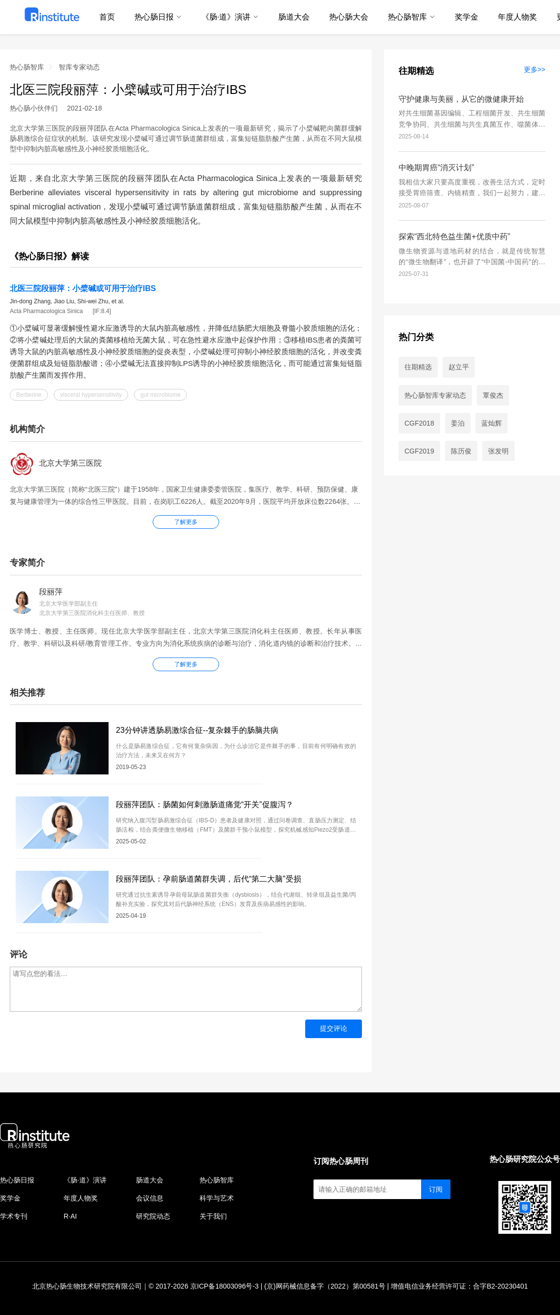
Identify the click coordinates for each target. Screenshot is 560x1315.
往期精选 (416, 71)
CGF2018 (419, 423)
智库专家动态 (79, 67)
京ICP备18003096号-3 (224, 1286)
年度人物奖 (81, 1198)
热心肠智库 (27, 67)
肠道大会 (149, 1180)
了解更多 (186, 664)
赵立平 (458, 367)
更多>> (534, 69)
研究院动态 (153, 1216)
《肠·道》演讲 (85, 1180)
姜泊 (458, 423)
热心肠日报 (17, 1180)
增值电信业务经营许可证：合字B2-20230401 (459, 1286)
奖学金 (10, 1198)
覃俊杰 (493, 395)
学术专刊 (13, 1216)
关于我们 (213, 1216)
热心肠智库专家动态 (435, 395)
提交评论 (333, 1028)
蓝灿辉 (491, 423)
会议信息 (149, 1198)
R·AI (70, 1216)
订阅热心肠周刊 (341, 1161)
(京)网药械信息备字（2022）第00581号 (324, 1286)
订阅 (436, 1189)
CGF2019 (419, 451)
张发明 (498, 451)
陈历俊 (461, 451)
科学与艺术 (217, 1198)
